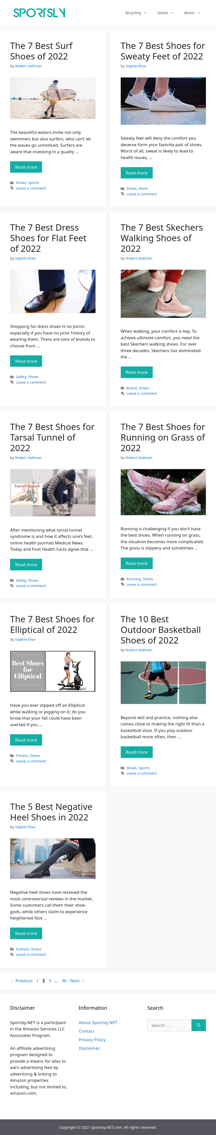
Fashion (22, 949)
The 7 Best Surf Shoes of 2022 (41, 51)
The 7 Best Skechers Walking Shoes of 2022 (162, 237)
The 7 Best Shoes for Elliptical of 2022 (52, 624)
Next (77, 981)
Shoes (168, 12)
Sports (33, 182)
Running (134, 578)
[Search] (199, 1025)
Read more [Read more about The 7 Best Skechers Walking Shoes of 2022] (137, 372)
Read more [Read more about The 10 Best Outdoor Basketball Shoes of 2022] (137, 752)
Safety (21, 376)
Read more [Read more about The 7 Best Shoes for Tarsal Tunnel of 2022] (26, 564)
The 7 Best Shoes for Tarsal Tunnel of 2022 (52, 437)
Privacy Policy (92, 1039)
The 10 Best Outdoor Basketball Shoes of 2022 (161, 629)
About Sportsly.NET (98, 1022)
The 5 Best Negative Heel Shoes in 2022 (51, 812)
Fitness (22, 755)
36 (64, 981)
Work (143, 188)
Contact (86, 1031)
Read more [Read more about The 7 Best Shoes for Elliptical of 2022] (26, 740)
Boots (195, 12)
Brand (132, 388)
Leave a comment (31, 188)
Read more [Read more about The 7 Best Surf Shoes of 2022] (26, 167)
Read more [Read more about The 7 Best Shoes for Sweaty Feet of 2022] (137, 173)
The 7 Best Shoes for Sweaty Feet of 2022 (163, 51)
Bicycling (138, 12)
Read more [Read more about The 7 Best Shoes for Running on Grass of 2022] (137, 563)
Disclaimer (89, 1048)
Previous (21, 981)
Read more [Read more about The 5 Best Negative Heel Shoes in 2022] (26, 933)
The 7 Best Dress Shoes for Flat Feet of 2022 (48, 237)
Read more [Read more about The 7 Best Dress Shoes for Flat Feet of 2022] (26, 361)
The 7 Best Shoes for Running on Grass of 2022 (163, 437)
